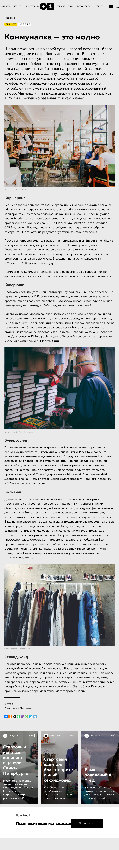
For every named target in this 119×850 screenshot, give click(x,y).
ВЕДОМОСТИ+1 (85, 6)
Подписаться (87, 823)
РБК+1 (71, 6)
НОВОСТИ (5, 6)
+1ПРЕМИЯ (59, 6)
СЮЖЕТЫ (18, 6)
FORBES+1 (100, 6)
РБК (31, 736)
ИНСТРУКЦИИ (32, 6)
